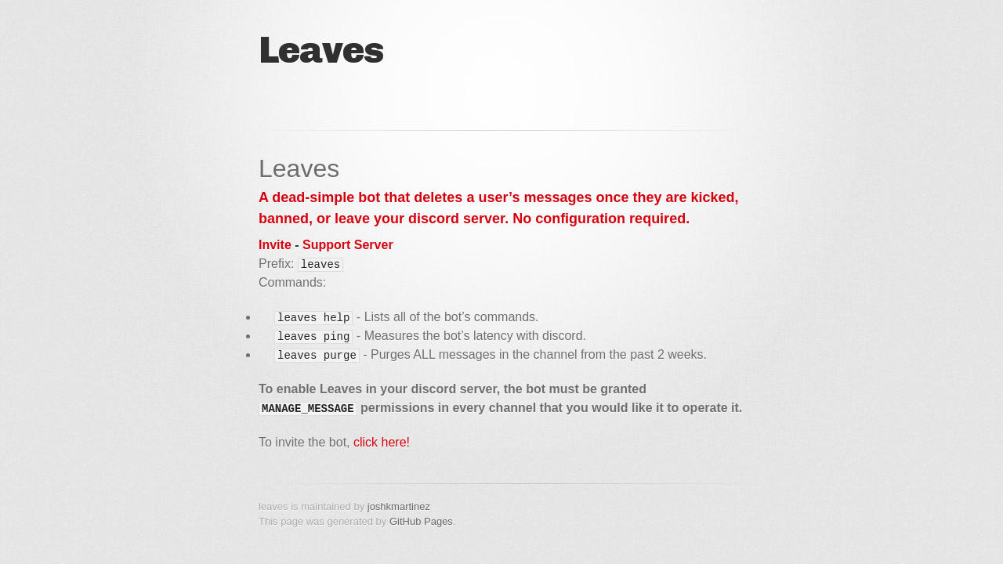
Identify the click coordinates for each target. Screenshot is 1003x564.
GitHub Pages (421, 521)
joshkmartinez (399, 506)
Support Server (347, 244)
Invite (275, 244)
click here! (381, 442)
